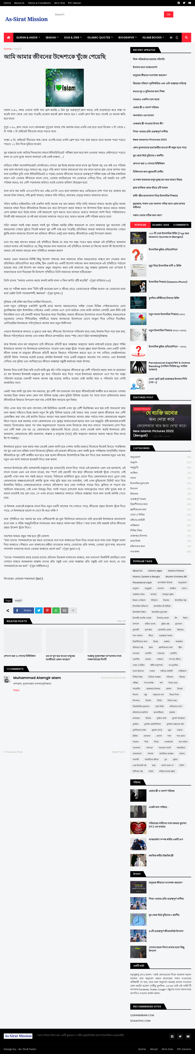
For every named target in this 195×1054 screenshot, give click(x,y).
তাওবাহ (136, 653)
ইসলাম (166, 600)
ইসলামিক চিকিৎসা (140, 606)
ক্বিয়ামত (160, 494)
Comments (181, 225)
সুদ (166, 759)
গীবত (151, 635)
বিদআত (136, 700)
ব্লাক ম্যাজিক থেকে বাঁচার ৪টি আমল (150, 188)
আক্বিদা (160, 473)
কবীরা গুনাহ (150, 623)
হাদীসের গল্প (138, 771)
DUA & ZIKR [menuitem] (71, 37)
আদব (160, 478)
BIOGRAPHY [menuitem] (126, 37)
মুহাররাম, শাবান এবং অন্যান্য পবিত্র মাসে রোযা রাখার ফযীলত (159, 205)
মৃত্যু (169, 729)
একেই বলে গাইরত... (159, 807)
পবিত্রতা (169, 676)
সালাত (182, 753)
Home (7, 3)
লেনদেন (147, 735)
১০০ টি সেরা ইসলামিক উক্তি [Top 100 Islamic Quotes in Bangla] (169, 235)
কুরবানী (136, 629)
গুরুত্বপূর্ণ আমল (160, 499)
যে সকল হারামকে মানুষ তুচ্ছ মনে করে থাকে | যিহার (157, 180)
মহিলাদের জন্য (160, 546)
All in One (59, 3)
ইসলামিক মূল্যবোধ (160, 483)
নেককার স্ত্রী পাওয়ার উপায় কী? (148, 123)
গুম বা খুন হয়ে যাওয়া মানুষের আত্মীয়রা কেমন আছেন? (60, 657)
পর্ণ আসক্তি (149, 682)
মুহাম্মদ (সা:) (157, 729)
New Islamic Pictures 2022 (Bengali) (153, 433)
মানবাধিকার (158, 712)
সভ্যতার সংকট (165, 747)
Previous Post (14, 752)
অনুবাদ (160, 462)
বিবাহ (159, 700)
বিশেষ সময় (172, 700)
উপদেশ (160, 489)
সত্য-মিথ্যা (183, 741)
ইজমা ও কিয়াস (139, 600)
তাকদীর (173, 653)
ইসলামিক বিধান (139, 611)
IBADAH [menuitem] (51, 37)
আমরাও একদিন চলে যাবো (146, 99)
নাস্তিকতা (160, 525)
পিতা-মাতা (173, 682)
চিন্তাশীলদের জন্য (160, 504)
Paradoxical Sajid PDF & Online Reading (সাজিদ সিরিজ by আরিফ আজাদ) (169, 366)
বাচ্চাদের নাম (158, 694)
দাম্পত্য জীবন (175, 659)
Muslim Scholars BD (176, 576)
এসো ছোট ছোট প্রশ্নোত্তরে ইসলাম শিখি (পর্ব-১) (168, 380)
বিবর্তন (148, 700)
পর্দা (161, 682)
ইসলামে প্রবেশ (163, 617)
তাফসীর (136, 659)
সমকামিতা (181, 747)
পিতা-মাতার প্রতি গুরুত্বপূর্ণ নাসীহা (150, 131)
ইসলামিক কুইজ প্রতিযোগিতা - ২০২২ (167, 346)
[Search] (108, 14)
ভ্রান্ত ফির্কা (160, 541)
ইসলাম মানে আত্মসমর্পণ (145, 67)
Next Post (118, 752)
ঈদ (176, 617)
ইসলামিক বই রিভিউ (162, 606)
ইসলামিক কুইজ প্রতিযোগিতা (163, 249)
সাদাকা (150, 753)
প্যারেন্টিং (136, 688)
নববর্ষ (152, 670)
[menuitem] (8, 37)
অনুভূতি (18, 49)
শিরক (156, 741)
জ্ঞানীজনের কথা (160, 510)
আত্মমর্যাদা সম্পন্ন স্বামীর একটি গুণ (166, 839)
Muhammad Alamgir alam (37, 677)
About (153, 1049)
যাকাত (179, 729)
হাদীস (181, 765)
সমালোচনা (137, 753)
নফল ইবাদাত (138, 670)
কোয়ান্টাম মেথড (164, 629)
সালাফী (136, 759)
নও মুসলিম (173, 665)
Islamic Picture (176, 570)
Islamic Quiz (160, 225)
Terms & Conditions (39, 3)
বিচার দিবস (174, 694)
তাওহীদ (148, 653)
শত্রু (169, 735)
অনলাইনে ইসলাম (164, 582)
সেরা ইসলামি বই (139, 765)
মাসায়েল (136, 718)
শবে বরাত (181, 735)
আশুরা (153, 594)
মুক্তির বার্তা (161, 718)
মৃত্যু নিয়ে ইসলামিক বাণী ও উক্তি (165, 266)
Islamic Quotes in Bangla (146, 576)
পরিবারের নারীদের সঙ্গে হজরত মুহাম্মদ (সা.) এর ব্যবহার (167, 825)
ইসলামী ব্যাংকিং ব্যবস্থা (142, 617)
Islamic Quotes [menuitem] (98, 37)
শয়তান (136, 741)
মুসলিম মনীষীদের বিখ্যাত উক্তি (164, 298)
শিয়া (146, 741)
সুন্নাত (175, 759)
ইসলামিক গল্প (180, 600)
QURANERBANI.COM (142, 1015)
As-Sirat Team (27, 1049)
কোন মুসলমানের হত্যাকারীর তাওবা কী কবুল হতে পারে (159, 147)
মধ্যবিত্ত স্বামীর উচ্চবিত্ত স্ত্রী (161, 855)
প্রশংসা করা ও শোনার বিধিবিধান (20, 656)
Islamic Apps (155, 570)
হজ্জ (154, 765)
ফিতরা (180, 688)
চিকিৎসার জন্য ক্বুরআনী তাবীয (148, 172)
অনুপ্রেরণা (160, 457)
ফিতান (135, 694)
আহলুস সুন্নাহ (167, 594)
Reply (16, 690)
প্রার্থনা (168, 688)
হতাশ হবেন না (167, 765)
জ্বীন (180, 647)
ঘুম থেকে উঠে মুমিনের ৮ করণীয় (148, 155)
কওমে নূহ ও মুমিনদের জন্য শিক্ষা (149, 91)
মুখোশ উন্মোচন (178, 718)
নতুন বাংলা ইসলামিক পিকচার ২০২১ (167, 314)
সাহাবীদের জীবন (152, 759)
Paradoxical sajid (142, 582)
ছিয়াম (155, 641)
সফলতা (149, 747)
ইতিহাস (154, 600)
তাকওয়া (160, 653)
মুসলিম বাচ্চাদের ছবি (175, 724)
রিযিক (135, 735)
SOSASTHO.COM (140, 1021)
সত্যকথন (160, 552)
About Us (19, 3)
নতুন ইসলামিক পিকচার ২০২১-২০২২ (167, 330)
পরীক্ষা (135, 682)
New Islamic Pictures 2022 (150, 139)
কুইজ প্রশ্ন (165, 623)
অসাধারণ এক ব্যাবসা (143, 115)
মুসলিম (135, 724)
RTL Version (74, 3)
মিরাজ (148, 718)
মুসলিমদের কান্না (139, 729)
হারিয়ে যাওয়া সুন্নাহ (167, 771)
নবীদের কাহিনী (160, 520)
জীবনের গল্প (138, 647)
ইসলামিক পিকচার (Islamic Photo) (168, 282)
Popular (140, 225)
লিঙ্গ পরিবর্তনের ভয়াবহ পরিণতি (149, 59)
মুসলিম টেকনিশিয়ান (152, 724)
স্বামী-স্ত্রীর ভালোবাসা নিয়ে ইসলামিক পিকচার (155, 196)
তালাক (148, 659)
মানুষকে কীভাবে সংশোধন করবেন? (150, 75)
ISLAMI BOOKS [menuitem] (152, 37)
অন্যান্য (160, 588)
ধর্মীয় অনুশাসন (156, 665)
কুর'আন (178, 623)
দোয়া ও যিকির (160, 515)
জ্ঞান (151, 647)
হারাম (151, 771)
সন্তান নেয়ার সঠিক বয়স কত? (147, 215)
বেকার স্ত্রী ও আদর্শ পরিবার (146, 107)
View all (121, 621)
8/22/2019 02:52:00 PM (113, 677)
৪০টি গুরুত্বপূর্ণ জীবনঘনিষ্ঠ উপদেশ (166, 931)
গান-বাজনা (138, 635)
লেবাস (159, 735)
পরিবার (182, 676)
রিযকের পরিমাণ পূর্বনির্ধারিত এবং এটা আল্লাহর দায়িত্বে (159, 83)
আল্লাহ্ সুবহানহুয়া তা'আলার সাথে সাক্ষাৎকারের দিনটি (104, 657)
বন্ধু (145, 694)
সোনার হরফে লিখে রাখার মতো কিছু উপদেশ (166, 949)
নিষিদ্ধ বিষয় (160, 531)
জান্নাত (167, 641)
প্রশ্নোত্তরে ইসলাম (160, 536)
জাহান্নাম (179, 641)
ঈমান (185, 617)
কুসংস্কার (148, 629)
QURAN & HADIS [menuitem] (27, 37)
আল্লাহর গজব (139, 594)
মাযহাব (172, 712)
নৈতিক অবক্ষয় (154, 676)
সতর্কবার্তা (169, 741)
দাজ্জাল (160, 659)
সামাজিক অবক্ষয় (166, 753)
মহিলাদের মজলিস (140, 712)
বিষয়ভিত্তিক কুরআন (141, 706)
